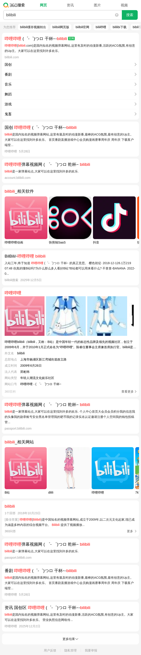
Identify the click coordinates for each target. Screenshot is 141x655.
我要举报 (91, 650)
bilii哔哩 (101, 27)
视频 (124, 5)
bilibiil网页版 (60, 27)
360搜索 (15, 5)
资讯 (70, 5)
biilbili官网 (82, 27)
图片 (97, 5)
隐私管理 (70, 650)
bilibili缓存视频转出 (33, 27)
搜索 (129, 15)
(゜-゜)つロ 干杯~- (40, 38)
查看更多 (127, 391)
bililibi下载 (119, 27)
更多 (130, 531)
